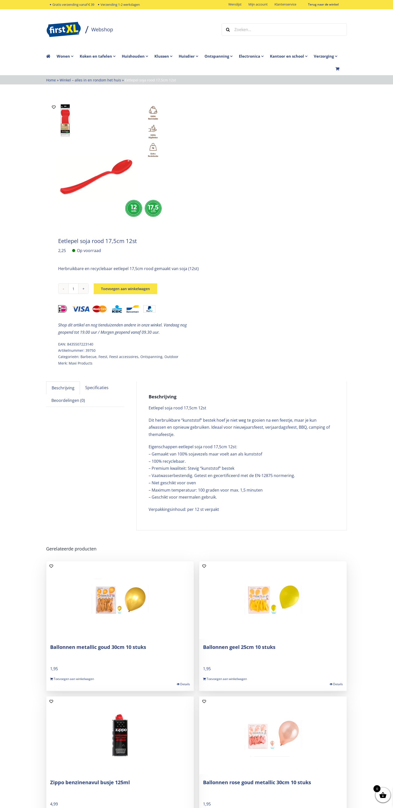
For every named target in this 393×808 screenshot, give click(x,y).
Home (51, 80)
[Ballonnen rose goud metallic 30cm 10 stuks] (273, 735)
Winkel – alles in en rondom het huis (90, 80)
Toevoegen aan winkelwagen (125, 288)
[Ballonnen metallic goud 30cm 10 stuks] (120, 600)
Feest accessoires (123, 356)
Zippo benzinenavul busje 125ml (90, 782)
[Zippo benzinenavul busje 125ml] (120, 735)
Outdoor (171, 356)
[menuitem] (68, 56)
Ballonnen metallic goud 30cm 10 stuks (98, 647)
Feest (103, 356)
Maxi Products (80, 363)
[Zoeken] (228, 29)
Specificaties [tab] (97, 387)
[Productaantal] (73, 289)
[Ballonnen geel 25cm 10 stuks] (273, 600)
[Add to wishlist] (53, 107)
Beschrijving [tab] (63, 388)
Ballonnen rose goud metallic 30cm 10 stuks (257, 782)
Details (185, 684)
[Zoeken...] (284, 29)
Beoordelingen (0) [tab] (68, 400)
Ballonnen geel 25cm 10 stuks (239, 647)
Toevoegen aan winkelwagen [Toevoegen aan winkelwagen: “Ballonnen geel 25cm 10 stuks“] (227, 679)
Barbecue (88, 356)
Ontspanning (151, 356)
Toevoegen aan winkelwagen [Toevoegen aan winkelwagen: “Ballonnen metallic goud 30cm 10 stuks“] (74, 679)
